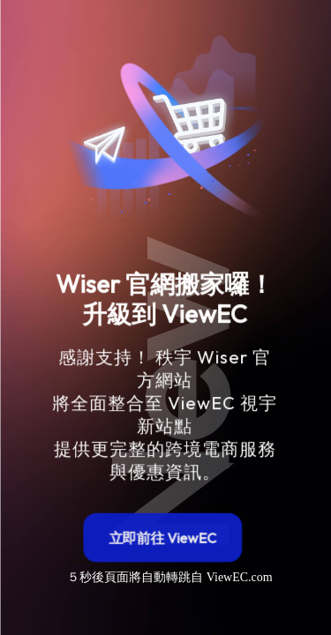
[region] (166, 304)
